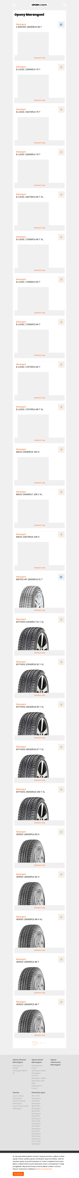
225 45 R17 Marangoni (36, 1132)
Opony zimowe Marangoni (19, 1102)
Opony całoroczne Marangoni (20, 1107)
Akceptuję (18, 1174)
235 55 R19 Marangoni (36, 1137)
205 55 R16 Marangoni (36, 1122)
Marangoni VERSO (39, 1078)
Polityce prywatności (44, 1169)
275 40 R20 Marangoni (36, 1142)
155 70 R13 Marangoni (36, 1097)
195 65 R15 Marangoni (36, 1117)
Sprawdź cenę (39, 58)
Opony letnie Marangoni (18, 1097)
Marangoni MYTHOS (36, 1074)
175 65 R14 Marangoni (36, 1102)
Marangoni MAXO (39, 1070)
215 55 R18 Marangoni (36, 1127)
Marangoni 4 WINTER (18, 1066)
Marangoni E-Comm (37, 1087)
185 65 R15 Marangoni (36, 1107)
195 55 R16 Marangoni (36, 1112)
